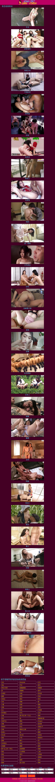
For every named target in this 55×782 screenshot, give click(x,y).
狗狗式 (3, 726)
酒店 (21, 699)
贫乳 (39, 707)
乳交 (39, 743)
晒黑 (39, 732)
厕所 (39, 746)
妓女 (39, 760)
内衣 (21, 710)
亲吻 (21, 701)
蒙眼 (3, 696)
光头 (3, 682)
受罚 (21, 754)
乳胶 (21, 704)
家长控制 (40, 778)
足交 (3, 757)
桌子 (39, 729)
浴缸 (3, 685)
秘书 (39, 690)
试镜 (3, 707)
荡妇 (39, 704)
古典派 (40, 754)
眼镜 (3, 762)
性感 (39, 696)
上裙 (39, 751)
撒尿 (21, 746)
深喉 (3, 724)
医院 (21, 696)
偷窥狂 (40, 757)
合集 (3, 715)
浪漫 (3, 729)
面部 (3, 740)
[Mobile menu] (1, 2)
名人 (3, 710)
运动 (39, 712)
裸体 (21, 721)
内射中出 (4, 721)
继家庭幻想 (41, 718)
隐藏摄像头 (23, 688)
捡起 (21, 743)
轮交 (3, 760)
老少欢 (22, 735)
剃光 (39, 699)
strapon (40, 721)
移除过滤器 (31, 776)
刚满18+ (40, 737)
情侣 (3, 718)
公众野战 (22, 751)
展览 (3, 737)
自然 (21, 724)
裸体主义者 (23, 729)
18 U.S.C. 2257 (26, 778)
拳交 (3, 754)
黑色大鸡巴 (5, 688)
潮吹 (39, 715)
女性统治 (4, 743)
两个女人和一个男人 (7, 748)
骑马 (39, 685)
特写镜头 (4, 712)
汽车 (3, 701)
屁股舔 (40, 688)
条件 (19, 778)
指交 (3, 751)
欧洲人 (3, 732)
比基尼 (3, 693)
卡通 (3, 704)
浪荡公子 (40, 726)
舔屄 (21, 760)
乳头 (21, 726)
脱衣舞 (40, 724)
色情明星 (22, 748)
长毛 (21, 712)
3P (39, 740)
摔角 (39, 762)
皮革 (21, 707)
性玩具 (40, 693)
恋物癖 (3, 746)
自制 (21, 693)
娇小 (21, 740)
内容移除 (34, 778)
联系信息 (14, 778)
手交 (21, 685)
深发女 (3, 699)
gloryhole (22, 682)
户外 (21, 737)
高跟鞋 (22, 690)
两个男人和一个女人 (25, 715)
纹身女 (40, 735)
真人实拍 (22, 762)
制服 (39, 748)
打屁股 (40, 710)
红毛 (39, 682)
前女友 (3, 735)
